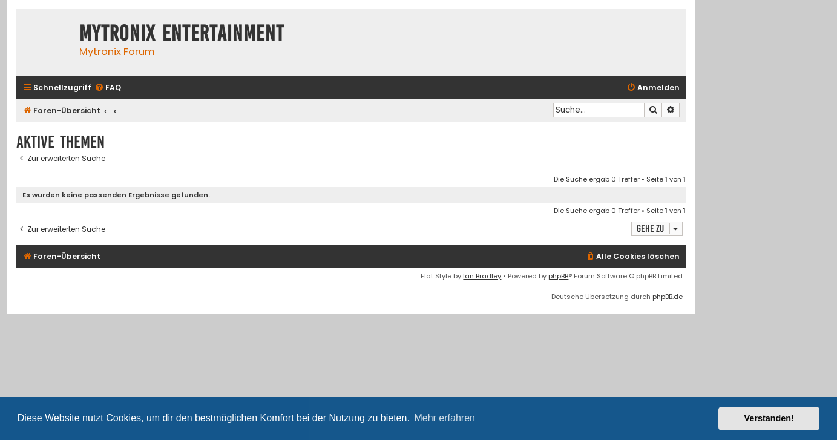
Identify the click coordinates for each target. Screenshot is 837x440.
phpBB (558, 276)
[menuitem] (107, 88)
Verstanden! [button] (769, 418)
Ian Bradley (482, 276)
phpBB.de (667, 296)
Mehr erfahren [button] (444, 418)
